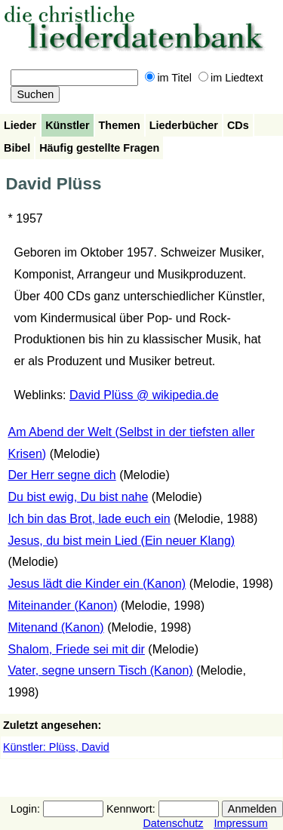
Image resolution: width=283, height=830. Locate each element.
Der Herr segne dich (62, 475)
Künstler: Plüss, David (56, 747)
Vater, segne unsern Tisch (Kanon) (100, 670)
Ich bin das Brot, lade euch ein (89, 518)
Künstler (67, 125)
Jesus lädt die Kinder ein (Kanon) (97, 583)
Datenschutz (173, 823)
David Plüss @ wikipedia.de (144, 395)
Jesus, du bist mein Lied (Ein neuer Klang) (121, 540)
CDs (238, 125)
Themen (119, 125)
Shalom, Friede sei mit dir (76, 649)
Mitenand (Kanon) (56, 627)
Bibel (17, 148)
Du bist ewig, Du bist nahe (78, 496)
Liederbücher (183, 125)
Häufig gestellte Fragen (99, 148)
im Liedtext (230, 78)
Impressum (240, 823)
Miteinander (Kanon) (63, 605)
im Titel (168, 78)
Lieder (20, 125)
